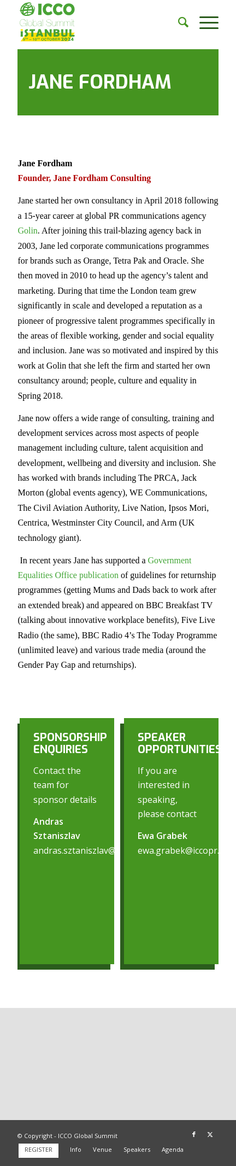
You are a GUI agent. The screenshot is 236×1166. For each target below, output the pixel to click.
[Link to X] (210, 1134)
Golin (27, 230)
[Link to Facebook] (194, 1134)
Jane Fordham (100, 82)
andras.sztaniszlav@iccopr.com (96, 850)
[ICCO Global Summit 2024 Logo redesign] (97, 22)
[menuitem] (177, 22)
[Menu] (203, 22)
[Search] (177, 22)
